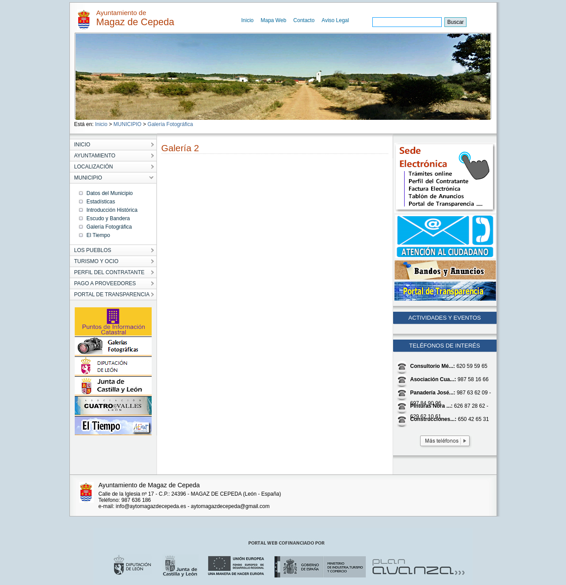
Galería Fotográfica (170, 124)
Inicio (247, 20)
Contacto (303, 20)
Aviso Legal (335, 20)
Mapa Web (274, 20)
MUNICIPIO (128, 124)
